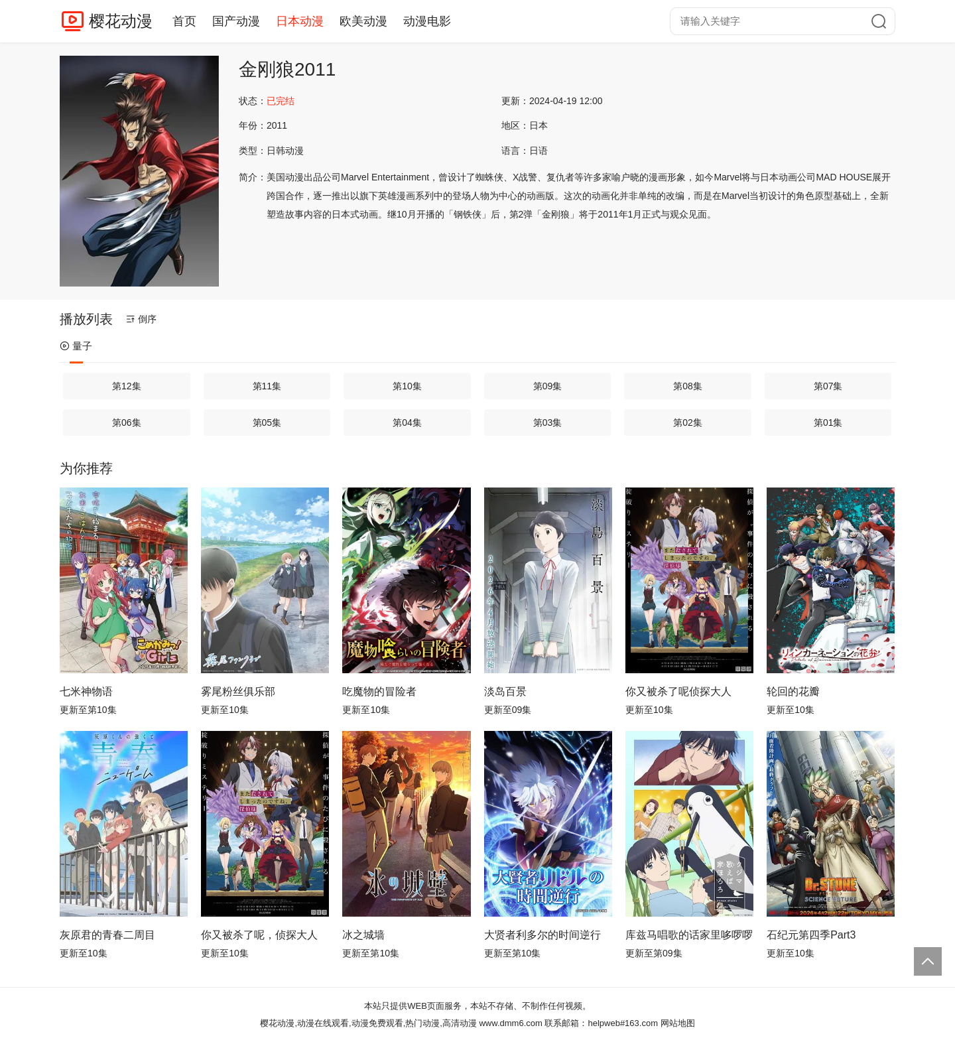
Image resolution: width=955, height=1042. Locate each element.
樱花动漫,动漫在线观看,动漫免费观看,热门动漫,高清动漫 (368, 1023)
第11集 (267, 386)
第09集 (547, 386)
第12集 (126, 386)
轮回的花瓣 (793, 691)
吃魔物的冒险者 (379, 691)
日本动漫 (300, 21)
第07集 (828, 386)
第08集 (687, 386)
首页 (184, 21)
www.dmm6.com (510, 1023)
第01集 (828, 422)
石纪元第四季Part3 (811, 935)
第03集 (547, 422)
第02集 (687, 422)
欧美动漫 (363, 21)
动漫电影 (427, 21)
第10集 (407, 386)
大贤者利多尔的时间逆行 (542, 935)
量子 (76, 346)
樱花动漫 (121, 21)
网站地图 (678, 1023)
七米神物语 (86, 691)
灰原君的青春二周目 (107, 935)
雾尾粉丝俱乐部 (238, 691)
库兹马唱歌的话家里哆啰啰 (689, 935)
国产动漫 (236, 21)
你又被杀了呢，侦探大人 (259, 935)
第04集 (407, 422)
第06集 (126, 422)
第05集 (267, 422)
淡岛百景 (505, 691)
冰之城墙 (363, 935)
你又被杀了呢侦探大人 (678, 691)
